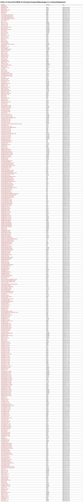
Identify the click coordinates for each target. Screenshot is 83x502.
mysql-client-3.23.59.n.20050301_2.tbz (8, 117)
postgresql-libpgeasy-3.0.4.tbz (6, 378)
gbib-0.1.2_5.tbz (4, 52)
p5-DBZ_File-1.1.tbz (5, 260)
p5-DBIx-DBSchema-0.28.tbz (6, 242)
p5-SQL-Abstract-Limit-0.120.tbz (7, 286)
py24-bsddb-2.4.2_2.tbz (5, 410)
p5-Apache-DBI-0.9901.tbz (6, 161)
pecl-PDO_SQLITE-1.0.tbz (6, 328)
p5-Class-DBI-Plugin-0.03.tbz (6, 192)
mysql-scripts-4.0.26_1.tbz (6, 128)
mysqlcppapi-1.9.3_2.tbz (5, 144)
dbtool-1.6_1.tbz (4, 40)
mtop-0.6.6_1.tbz (4, 112)
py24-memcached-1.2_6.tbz (6, 417)
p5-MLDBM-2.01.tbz (5, 270)
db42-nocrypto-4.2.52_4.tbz (6, 29)
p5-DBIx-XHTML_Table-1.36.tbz (7, 257)
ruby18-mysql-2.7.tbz (5, 455)
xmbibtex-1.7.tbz (4, 497)
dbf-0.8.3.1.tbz (3, 34)
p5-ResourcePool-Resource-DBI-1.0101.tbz (9, 284)
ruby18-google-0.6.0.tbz (5, 451)
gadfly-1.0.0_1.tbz (4, 51)
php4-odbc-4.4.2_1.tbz (5, 351)
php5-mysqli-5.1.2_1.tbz (5, 361)
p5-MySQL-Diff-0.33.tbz (5, 274)
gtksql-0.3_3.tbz (4, 66)
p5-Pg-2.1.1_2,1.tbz (4, 282)
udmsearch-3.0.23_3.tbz (5, 484)
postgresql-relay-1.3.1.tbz (6, 388)
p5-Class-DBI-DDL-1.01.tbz (6, 182)
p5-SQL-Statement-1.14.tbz (6, 287)
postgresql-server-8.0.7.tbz (6, 391)
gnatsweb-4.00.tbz (4, 60)
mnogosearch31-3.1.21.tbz (6, 107)
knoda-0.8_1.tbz (4, 82)
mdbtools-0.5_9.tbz (4, 100)
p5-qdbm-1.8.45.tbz (4, 303)
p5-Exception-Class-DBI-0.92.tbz (7, 264)
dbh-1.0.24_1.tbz (4, 36)
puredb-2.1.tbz (3, 396)
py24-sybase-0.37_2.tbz (5, 428)
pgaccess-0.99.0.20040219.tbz (7, 333)
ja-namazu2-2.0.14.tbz (5, 72)
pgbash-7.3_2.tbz (4, 336)
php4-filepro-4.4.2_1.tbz (5, 347)
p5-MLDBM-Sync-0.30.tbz (6, 271)
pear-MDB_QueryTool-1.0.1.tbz (7, 320)
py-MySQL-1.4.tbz (4, 400)
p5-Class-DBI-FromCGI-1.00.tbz (7, 183)
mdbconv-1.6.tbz (4, 99)
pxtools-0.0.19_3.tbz (5, 399)
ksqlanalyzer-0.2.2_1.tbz (5, 83)
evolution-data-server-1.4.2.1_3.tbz (7, 44)
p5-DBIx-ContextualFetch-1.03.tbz (7, 241)
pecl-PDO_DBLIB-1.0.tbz (5, 323)
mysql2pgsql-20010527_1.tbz (6, 140)
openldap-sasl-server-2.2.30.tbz (7, 154)
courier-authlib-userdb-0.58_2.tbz (7, 17)
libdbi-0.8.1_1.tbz (4, 85)
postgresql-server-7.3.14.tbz (6, 389)
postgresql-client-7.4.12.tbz (6, 372)
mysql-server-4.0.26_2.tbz (6, 134)
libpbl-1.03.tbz (3, 95)
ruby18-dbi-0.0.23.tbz (5, 449)
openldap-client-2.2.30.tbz (6, 149)
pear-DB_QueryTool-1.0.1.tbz (6, 314)
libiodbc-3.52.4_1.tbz (5, 91)
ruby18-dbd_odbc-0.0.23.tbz (6, 444)
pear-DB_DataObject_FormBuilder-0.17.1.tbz (9, 312)
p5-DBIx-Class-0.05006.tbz (6, 236)
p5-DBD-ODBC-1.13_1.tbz (6, 211)
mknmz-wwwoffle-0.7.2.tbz (6, 105)
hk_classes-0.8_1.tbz (5, 67)
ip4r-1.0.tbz (3, 68)
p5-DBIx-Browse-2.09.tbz (5, 235)
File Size (47, 4)
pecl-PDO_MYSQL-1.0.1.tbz (6, 324)
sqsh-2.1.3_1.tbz (4, 475)
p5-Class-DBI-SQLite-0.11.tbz (6, 199)
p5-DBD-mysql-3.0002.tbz (6, 221)
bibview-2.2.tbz (4, 12)
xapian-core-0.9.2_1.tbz (5, 492)
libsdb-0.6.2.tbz (4, 96)
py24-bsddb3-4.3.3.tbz (5, 411)
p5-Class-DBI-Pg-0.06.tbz (6, 191)
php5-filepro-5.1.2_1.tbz (5, 357)
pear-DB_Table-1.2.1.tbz (5, 315)
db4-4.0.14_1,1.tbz (4, 24)
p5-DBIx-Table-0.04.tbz (5, 253)
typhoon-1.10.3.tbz (4, 483)
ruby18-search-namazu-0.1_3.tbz (7, 462)
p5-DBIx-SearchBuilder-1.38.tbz (7, 249)
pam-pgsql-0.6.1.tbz (4, 306)
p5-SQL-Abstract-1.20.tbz (6, 285)
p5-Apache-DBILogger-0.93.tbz (7, 164)
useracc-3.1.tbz (4, 487)
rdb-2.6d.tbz (3, 437)
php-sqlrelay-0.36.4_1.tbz (6, 342)
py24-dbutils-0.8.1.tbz (5, 413)
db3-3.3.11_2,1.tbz (4, 23)
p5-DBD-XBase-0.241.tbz (6, 220)
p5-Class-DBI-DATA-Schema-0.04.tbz (8, 181)
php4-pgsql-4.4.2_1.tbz (5, 352)
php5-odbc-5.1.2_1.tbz (5, 362)
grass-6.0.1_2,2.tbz (4, 63)
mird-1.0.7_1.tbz (4, 104)
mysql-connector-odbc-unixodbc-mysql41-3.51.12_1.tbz (11, 123)
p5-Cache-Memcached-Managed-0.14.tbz (9, 172)
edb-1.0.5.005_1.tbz (5, 42)
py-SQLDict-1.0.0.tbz (5, 401)
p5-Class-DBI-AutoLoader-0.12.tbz (7, 178)
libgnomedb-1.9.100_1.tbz (6, 90)
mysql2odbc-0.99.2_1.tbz (5, 139)
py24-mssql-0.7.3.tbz (5, 418)
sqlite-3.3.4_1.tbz (4, 472)
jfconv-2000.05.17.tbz (5, 78)
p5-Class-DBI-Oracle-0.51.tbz (6, 188)
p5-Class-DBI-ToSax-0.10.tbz (6, 202)
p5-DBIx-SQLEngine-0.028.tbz (6, 248)
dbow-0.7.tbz (3, 39)
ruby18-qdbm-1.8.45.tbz (5, 460)
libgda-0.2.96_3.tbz (4, 88)
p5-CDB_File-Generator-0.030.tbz (7, 170)
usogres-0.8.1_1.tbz (4, 488)
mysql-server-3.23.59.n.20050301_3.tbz (8, 133)
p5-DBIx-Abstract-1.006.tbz (6, 232)
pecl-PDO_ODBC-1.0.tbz (5, 325)
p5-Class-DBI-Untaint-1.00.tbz (6, 203)
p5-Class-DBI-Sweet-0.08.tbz (6, 200)
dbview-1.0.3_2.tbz (4, 41)
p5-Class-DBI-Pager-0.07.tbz (6, 189)
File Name (3, 4)
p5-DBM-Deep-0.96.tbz (5, 259)
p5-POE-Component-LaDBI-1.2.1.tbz (8, 281)
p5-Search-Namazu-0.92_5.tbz (7, 292)
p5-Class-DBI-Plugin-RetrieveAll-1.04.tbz (8, 194)
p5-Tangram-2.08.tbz (5, 295)
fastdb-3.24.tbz (4, 45)
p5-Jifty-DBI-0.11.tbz (5, 269)
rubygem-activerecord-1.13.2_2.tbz (7, 466)
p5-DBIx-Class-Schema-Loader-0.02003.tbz (9, 238)
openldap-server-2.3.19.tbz (6, 156)
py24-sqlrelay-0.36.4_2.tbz (6, 427)
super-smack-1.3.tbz (5, 476)
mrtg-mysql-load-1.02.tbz (5, 111)
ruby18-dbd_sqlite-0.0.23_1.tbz (7, 448)
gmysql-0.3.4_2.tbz (4, 57)
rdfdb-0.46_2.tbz (4, 438)
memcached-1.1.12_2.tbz (6, 101)
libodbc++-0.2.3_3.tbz (5, 94)
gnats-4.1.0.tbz (4, 58)
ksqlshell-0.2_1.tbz (4, 84)
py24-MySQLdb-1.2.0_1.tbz (6, 404)
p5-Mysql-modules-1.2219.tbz (6, 275)
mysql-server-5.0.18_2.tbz (6, 137)
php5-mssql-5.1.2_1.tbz (5, 358)
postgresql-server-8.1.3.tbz (6, 393)
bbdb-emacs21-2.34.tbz (5, 9)
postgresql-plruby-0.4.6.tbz (6, 385)
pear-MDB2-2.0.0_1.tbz (5, 319)
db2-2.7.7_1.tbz (4, 22)
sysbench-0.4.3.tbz (4, 478)
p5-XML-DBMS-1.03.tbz (5, 300)
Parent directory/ (4, 6)
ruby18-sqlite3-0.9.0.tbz (5, 465)
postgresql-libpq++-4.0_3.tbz (6, 379)
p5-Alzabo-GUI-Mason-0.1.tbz (6, 160)
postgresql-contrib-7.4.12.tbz (6, 375)
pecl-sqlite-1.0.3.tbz (4, 331)
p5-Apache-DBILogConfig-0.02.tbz (7, 162)
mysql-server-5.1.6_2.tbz (5, 138)
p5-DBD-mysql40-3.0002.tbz (6, 222)
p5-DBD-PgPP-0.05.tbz (5, 214)
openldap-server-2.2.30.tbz (6, 155)
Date (63, 4)
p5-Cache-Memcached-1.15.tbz (7, 171)
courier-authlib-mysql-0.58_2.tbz (7, 14)
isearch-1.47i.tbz (4, 71)
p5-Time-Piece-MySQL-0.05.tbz (7, 298)
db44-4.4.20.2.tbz (4, 31)
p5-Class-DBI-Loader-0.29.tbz (6, 186)
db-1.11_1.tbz (3, 20)
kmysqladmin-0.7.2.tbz (5, 80)
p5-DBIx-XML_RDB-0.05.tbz (6, 258)
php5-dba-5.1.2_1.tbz (5, 355)
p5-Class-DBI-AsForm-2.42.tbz (7, 177)
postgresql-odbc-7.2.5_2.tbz (6, 382)
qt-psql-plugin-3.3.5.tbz (5, 434)
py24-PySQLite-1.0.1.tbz (5, 407)
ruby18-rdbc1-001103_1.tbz (6, 461)
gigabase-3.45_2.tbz (5, 55)
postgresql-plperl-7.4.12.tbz (6, 383)
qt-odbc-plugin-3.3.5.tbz (5, 433)
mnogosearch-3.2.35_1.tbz (6, 106)
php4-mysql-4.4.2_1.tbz (5, 350)
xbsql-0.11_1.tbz (4, 494)
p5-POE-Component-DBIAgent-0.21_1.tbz (9, 279)
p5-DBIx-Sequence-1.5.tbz (6, 251)
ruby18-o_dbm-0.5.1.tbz (5, 456)
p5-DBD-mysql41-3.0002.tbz (6, 224)
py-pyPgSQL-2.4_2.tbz (5, 402)
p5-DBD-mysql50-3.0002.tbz (6, 225)
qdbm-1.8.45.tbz (4, 431)
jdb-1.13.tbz (3, 77)
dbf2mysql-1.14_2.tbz (5, 35)
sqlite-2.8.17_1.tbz (4, 471)
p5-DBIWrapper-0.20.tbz (5, 231)
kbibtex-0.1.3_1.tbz (4, 79)
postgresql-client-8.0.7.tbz (6, 373)
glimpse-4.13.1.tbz (4, 56)
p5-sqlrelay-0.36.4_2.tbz (5, 304)
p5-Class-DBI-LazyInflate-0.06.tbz (7, 184)
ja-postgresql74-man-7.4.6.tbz (6, 74)
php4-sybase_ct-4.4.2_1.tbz (6, 353)
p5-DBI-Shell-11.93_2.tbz (6, 230)
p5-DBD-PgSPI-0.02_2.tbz (6, 215)
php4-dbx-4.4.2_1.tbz (5, 346)
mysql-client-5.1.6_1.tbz (5, 122)
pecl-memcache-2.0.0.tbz (6, 329)
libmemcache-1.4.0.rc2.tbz (6, 93)
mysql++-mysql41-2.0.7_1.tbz (6, 116)
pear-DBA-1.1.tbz (4, 309)
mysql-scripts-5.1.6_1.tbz (5, 132)
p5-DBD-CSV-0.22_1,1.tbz (6, 205)
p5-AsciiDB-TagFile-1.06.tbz (6, 166)
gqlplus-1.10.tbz (4, 62)
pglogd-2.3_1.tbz (4, 339)
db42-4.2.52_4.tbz (4, 28)
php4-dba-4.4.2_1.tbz (5, 344)
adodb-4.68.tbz (4, 8)
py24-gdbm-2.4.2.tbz (5, 416)
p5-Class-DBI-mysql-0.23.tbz (6, 204)
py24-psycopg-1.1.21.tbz (5, 421)
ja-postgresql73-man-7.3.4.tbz (6, 73)
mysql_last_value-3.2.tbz (5, 142)
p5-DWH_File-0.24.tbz (5, 262)
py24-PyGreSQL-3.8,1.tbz (6, 406)
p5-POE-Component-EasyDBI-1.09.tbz (8, 280)
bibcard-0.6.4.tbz (4, 11)
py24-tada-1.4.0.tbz (4, 429)
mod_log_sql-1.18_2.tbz (5, 110)
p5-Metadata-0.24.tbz (5, 273)
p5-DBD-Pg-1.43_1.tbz (5, 213)
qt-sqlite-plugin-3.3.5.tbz (5, 435)
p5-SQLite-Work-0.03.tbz (5, 290)
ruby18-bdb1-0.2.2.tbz (5, 439)
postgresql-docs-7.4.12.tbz (6, 377)
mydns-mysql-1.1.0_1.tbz (5, 113)
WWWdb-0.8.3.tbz (4, 7)
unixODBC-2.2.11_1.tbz (5, 486)
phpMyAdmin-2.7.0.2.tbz (5, 367)
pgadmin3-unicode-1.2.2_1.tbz (6, 335)
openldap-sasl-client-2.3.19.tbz (7, 153)
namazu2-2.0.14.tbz (4, 148)
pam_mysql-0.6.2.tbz (5, 307)
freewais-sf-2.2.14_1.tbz (5, 50)
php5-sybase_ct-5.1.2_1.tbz (6, 366)
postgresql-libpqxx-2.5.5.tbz (6, 380)
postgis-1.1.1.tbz (4, 369)
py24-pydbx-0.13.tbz (5, 422)
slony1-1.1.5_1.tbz (4, 470)
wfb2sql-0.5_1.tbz (4, 489)
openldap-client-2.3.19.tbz (6, 150)
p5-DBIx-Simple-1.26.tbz (5, 252)
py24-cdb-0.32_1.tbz (5, 412)
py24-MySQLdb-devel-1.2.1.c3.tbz (7, 405)
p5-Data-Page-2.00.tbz (5, 263)
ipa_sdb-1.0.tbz (4, 69)
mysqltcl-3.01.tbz (4, 145)
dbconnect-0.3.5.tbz (4, 33)
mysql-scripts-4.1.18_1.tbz (6, 129)
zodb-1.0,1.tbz (3, 499)
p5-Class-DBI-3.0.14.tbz (5, 175)
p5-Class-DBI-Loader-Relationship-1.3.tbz (9, 187)
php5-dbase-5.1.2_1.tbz (5, 356)
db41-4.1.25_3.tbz (4, 25)
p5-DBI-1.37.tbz (4, 227)
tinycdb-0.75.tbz (4, 482)
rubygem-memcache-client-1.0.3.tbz (8, 467)
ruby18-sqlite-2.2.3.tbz (5, 464)
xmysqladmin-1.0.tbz (5, 498)
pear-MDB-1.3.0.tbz (4, 318)
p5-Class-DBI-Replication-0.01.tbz (7, 197)
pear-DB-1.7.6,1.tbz (4, 308)
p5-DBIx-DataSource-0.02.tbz (6, 243)
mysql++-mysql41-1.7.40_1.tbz (7, 115)
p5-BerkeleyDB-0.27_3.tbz (6, 167)
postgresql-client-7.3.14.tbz (6, 371)
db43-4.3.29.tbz (4, 30)
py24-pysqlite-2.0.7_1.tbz (5, 423)
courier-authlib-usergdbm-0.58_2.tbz (8, 18)
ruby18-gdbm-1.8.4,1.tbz (5, 450)
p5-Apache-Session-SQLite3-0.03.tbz (8, 165)
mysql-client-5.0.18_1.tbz (5, 121)
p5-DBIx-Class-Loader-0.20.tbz (7, 237)
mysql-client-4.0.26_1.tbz (5, 118)
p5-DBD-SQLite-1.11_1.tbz (6, 216)
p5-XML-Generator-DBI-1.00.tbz (7, 301)
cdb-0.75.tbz (3, 13)
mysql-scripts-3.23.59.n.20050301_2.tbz (8, 127)
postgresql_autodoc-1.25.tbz (6, 395)
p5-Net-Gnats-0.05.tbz (5, 276)
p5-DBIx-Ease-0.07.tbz (5, 244)
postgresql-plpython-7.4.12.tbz (6, 384)
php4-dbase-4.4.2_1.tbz (5, 345)
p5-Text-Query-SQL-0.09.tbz (6, 296)
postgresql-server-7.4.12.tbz (6, 390)
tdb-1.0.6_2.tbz (4, 481)
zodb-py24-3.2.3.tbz (4, 500)
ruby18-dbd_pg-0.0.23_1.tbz (6, 445)
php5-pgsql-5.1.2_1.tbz (5, 363)
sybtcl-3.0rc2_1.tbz (4, 477)
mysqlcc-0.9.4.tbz (4, 143)
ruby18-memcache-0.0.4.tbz (6, 453)
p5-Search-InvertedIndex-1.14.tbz (7, 291)
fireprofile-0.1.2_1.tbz (5, 46)
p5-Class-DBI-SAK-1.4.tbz (6, 198)
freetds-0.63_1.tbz (4, 47)
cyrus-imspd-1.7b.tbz (5, 19)
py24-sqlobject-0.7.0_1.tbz (6, 426)
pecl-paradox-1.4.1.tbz (5, 330)
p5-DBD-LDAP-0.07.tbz (5, 209)
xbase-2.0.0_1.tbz (4, 493)
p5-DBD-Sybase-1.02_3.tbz (6, 219)
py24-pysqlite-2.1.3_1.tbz (5, 424)
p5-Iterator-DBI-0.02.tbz (5, 268)
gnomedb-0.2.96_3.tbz (5, 61)
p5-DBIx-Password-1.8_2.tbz (6, 246)
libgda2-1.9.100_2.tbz (5, 89)
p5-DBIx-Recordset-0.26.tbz (6, 247)
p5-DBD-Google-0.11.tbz (5, 208)
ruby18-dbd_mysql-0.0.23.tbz (6, 443)
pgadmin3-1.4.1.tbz (4, 334)
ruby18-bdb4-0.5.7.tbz (5, 440)
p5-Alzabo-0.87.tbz (4, 159)
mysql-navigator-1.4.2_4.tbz (6, 126)
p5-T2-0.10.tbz (4, 293)
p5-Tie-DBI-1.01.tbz (4, 297)
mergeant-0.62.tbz (4, 102)
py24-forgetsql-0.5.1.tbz (5, 415)
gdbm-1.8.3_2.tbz (4, 53)
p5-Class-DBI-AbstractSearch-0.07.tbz (8, 176)
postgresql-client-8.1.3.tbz (6, 374)
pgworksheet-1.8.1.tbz (5, 341)
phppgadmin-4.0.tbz (4, 368)
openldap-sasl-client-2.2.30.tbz (7, 151)
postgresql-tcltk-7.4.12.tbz (6, 394)
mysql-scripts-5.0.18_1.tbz (6, 131)
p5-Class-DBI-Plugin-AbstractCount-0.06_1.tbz (10, 193)
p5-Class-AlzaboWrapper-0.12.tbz (7, 173)
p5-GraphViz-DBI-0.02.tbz (6, 265)
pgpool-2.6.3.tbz (4, 340)
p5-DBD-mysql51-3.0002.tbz (6, 226)
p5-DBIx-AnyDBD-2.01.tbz (6, 233)
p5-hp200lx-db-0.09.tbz (5, 302)
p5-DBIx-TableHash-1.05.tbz (6, 254)
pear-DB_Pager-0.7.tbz (5, 313)
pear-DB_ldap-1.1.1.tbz (5, 317)
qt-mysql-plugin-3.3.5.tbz (5, 432)
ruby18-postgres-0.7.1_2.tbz (6, 459)
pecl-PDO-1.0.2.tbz (4, 322)
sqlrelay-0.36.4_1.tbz (5, 473)
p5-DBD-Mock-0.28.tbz (5, 210)
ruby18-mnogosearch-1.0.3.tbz (7, 454)
